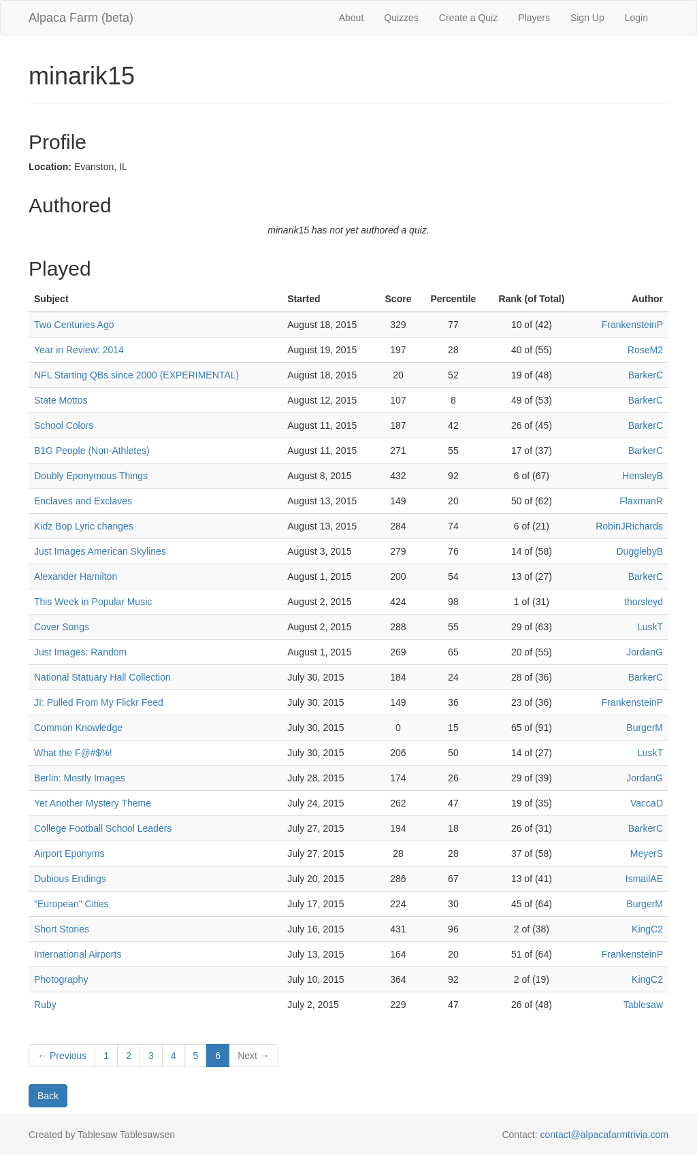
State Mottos (61, 400)
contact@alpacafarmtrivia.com (604, 1134)
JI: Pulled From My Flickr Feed (98, 702)
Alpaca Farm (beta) (81, 18)
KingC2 (647, 929)
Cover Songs (61, 626)
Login (636, 17)
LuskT (650, 626)
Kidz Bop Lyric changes (83, 526)
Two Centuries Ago (74, 324)
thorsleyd (643, 601)
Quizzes (401, 17)
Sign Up (587, 17)
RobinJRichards (629, 526)
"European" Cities (71, 903)
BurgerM (644, 727)
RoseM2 (645, 349)
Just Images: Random (80, 652)
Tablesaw (643, 1004)
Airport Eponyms (69, 853)
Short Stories (61, 929)
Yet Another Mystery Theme (92, 803)
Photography (61, 979)
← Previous (61, 1055)
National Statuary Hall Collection (102, 677)
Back (48, 1095)
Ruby (45, 1004)
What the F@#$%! (73, 752)
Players (534, 17)
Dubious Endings (70, 878)
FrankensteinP (632, 324)
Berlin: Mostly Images (79, 777)
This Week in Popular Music (93, 601)
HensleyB (642, 475)
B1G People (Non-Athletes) (92, 450)
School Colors (63, 425)
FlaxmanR (641, 500)
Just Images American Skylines (100, 551)
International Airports (77, 954)
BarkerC (645, 375)
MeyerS (646, 853)
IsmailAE (644, 878)
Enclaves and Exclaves (83, 500)
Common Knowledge (78, 727)
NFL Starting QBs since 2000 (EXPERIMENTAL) (136, 375)
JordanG (644, 652)
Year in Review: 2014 (79, 349)
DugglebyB (640, 551)
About (351, 17)
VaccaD (646, 803)
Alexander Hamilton (75, 576)
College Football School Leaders (103, 828)
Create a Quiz (468, 17)
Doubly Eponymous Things (91, 475)
